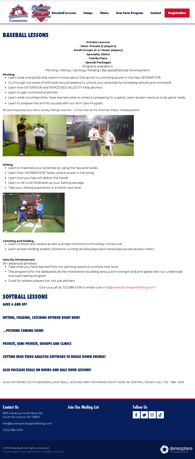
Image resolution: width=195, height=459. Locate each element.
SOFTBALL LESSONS (25, 296)
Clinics (104, 13)
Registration (177, 13)
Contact (155, 13)
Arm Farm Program (129, 13)
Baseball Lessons (64, 13)
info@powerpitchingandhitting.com (129, 287)
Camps (88, 13)
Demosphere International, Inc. (23, 451)
